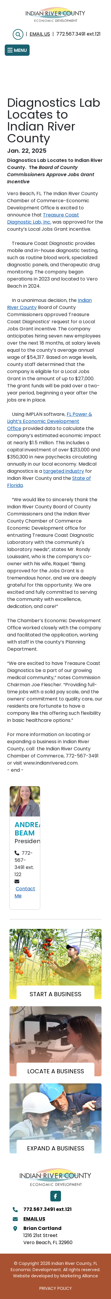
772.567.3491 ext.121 (78, 34)
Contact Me (25, 892)
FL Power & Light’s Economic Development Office (49, 422)
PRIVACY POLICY (55, 1288)
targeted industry (63, 471)
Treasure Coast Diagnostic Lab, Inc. (43, 218)
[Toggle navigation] (17, 50)
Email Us (40, 34)
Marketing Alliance (79, 1276)
